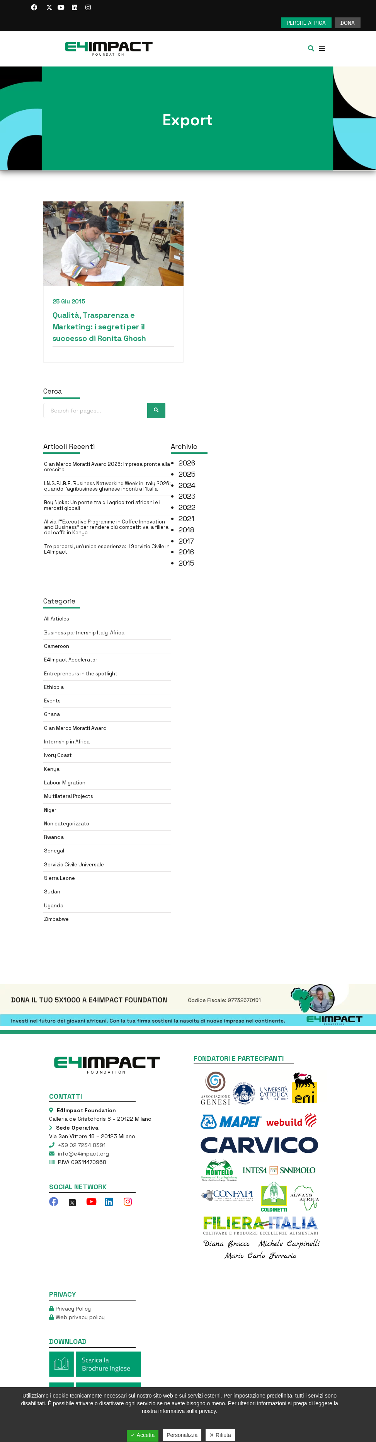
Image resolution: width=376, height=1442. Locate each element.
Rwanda (54, 837)
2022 (187, 507)
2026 (187, 463)
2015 (186, 563)
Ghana (52, 714)
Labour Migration (64, 782)
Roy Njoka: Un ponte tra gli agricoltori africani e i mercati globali (102, 505)
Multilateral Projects (68, 796)
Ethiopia (54, 687)
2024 (187, 485)
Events (52, 700)
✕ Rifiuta (220, 1435)
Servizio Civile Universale (74, 864)
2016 (186, 551)
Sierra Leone (59, 878)
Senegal (54, 850)
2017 (186, 541)
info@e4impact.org (82, 1153)
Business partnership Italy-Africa (84, 632)
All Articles (56, 618)
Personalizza (182, 1435)
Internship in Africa (67, 741)
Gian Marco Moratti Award (75, 728)
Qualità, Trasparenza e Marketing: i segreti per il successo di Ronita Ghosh (99, 326)
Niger (50, 810)
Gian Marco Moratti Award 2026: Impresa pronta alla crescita (107, 467)
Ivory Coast (58, 755)
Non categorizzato (66, 823)
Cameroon (56, 646)
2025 (187, 474)
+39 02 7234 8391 (80, 1145)
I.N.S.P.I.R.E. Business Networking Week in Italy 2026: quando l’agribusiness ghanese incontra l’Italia (107, 486)
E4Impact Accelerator (70, 659)
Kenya (52, 769)
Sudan (52, 891)
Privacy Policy (73, 1308)
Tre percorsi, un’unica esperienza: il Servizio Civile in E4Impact (107, 549)
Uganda (53, 905)
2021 (186, 518)
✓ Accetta (143, 1435)
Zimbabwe (56, 919)
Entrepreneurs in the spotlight (80, 673)
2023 (187, 496)
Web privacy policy (80, 1317)
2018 (186, 529)
